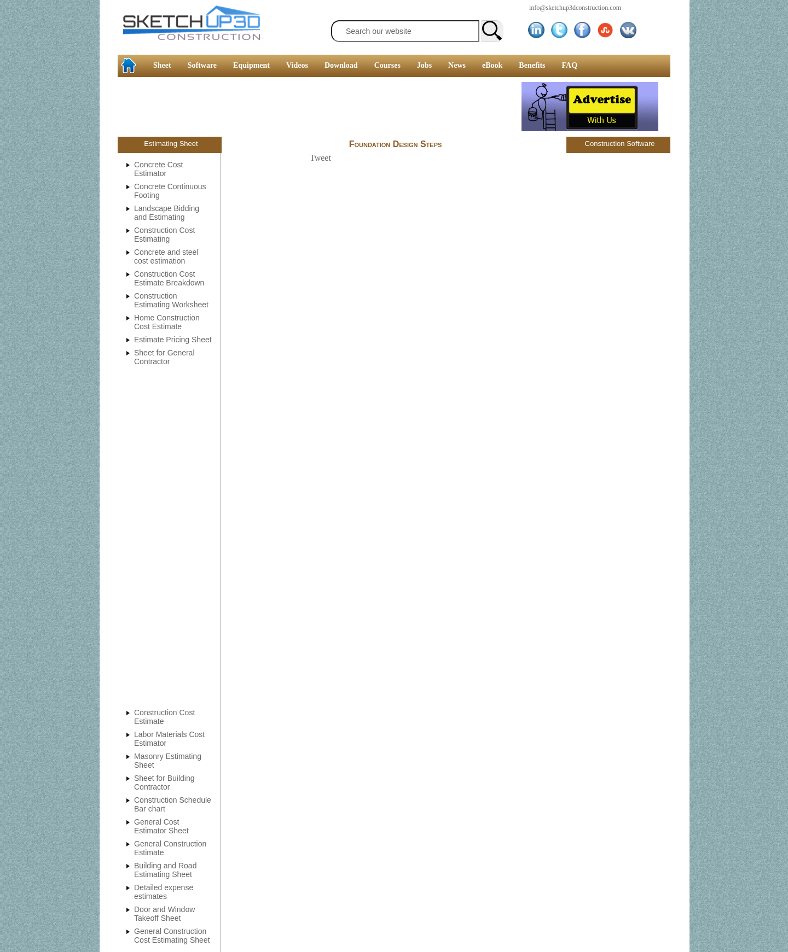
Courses (387, 65)
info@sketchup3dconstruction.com (575, 7)
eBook (492, 65)
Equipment (251, 65)
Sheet (162, 65)
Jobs (424, 65)
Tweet (320, 157)
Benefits (532, 65)
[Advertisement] (44, 167)
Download (341, 65)
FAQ (570, 65)
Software (202, 65)
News (457, 65)
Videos (297, 65)
